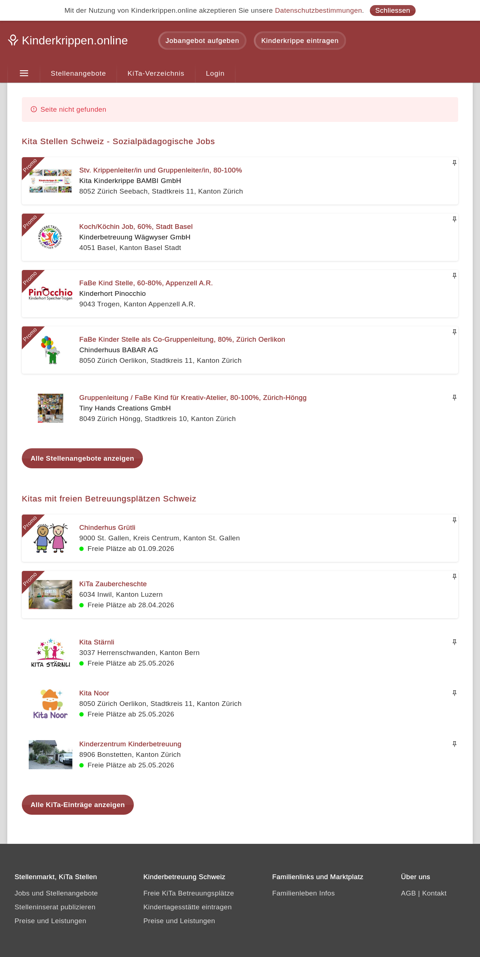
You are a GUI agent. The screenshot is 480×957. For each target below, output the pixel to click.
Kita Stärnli (97, 642)
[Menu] (23, 73)
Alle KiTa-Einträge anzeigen (78, 805)
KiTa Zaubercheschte (113, 584)
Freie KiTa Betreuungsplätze (188, 893)
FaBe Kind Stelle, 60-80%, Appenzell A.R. (146, 283)
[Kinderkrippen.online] (69, 42)
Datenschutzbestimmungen (318, 10)
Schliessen (392, 10)
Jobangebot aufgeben (202, 40)
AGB (408, 893)
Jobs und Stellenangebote (56, 893)
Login (215, 73)
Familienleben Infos (303, 893)
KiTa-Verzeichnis (156, 73)
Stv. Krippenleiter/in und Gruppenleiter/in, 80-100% (160, 170)
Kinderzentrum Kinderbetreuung (130, 744)
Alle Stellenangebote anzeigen (82, 458)
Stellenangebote (78, 73)
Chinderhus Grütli (107, 527)
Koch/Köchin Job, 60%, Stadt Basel (136, 226)
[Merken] (454, 163)
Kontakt (434, 893)
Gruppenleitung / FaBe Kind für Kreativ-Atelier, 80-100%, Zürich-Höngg (193, 397)
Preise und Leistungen (50, 921)
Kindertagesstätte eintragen (187, 907)
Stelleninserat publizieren (55, 907)
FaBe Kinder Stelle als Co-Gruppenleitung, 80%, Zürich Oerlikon (182, 339)
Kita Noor (94, 693)
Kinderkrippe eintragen (300, 40)
